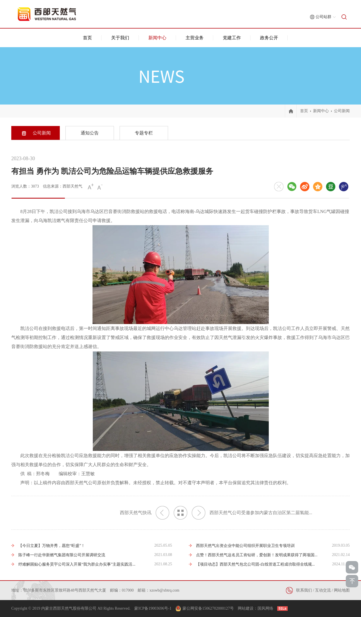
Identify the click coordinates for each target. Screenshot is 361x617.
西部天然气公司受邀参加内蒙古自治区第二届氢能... (252, 513)
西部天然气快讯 (144, 513)
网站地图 (342, 590)
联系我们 (304, 590)
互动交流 (323, 590)
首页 (87, 37)
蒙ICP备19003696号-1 (152, 608)
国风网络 (265, 608)
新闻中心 (157, 37)
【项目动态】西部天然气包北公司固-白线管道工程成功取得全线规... (255, 564)
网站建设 (246, 608)
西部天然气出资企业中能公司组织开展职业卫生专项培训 (245, 546)
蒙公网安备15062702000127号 (208, 608)
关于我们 (120, 37)
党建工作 (232, 37)
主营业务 (195, 37)
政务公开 (269, 37)
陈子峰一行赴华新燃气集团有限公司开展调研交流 (61, 555)
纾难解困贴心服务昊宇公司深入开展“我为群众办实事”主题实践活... (76, 564)
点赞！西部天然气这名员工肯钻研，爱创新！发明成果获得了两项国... (257, 555)
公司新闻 (342, 111)
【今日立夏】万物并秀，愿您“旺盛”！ (51, 546)
